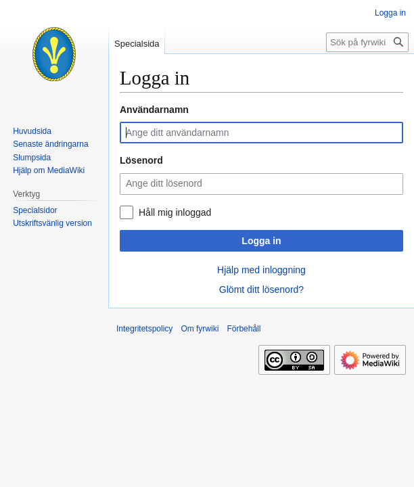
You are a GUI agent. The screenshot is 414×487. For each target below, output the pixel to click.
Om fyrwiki (199, 328)
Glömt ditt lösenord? (261, 289)
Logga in (261, 240)
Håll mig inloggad (175, 212)
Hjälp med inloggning (261, 269)
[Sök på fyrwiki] (367, 42)
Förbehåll (243, 328)
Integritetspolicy (144, 328)
